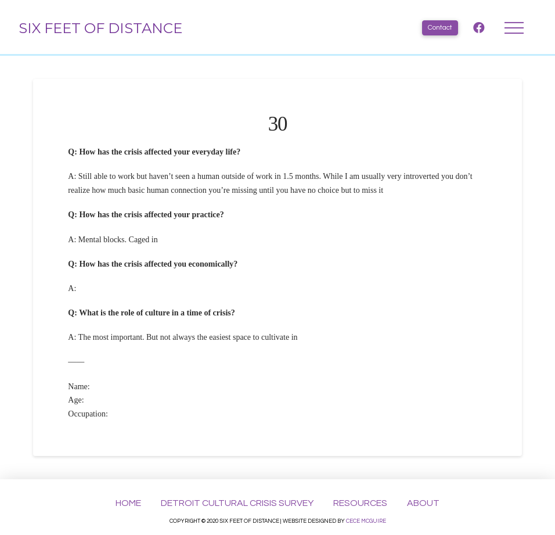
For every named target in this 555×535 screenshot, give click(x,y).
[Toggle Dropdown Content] (514, 28)
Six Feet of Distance (100, 28)
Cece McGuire (366, 521)
